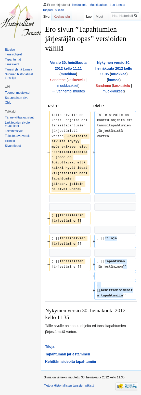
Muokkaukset (98, 5)
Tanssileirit (12, 64)
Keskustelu (79, 5)
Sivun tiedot (13, 146)
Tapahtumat (13, 59)
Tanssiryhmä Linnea (18, 69)
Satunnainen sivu (16, 98)
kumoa (113, 80)
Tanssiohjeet (13, 54)
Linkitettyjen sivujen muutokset (18, 124)
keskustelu (76, 80)
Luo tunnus (117, 5)
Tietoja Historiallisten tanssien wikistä (69, 385)
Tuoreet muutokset (17, 92)
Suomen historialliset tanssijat (19, 76)
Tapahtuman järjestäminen (67, 354)
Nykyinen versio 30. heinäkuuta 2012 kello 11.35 (113, 68)
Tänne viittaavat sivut (19, 117)
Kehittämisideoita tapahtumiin (70, 362)
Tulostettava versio (17, 136)
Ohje (8, 102)
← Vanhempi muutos (68, 91)
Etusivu (10, 49)
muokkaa (68, 74)
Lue (86, 16)
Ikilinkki (10, 141)
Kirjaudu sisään (53, 10)
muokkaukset (67, 85)
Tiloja (49, 346)
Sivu (46, 16)
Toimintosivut (13, 131)
